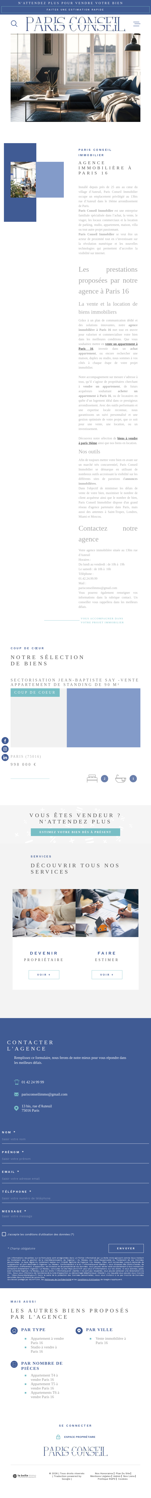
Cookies (123, 1479)
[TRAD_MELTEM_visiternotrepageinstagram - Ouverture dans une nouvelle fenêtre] (5, 749)
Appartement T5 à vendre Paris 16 (44, 1386)
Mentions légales (100, 1476)
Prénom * (13, 1152)
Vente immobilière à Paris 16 (111, 1340)
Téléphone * (17, 1191)
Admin (117, 1476)
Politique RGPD (106, 1479)
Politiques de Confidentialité (58, 1279)
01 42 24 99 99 (33, 1082)
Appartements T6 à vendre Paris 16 (45, 1394)
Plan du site (123, 1473)
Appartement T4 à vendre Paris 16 (44, 1377)
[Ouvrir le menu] (136, 24)
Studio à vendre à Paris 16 (44, 1349)
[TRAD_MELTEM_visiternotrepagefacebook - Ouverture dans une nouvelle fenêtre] (5, 740)
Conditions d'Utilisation (89, 1279)
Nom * (9, 1132)
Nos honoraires (104, 1473)
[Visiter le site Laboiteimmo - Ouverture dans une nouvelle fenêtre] (24, 1476)
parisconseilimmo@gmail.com (44, 1094)
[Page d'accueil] (75, 24)
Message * (14, 1211)
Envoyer (126, 1248)
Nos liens (129, 1476)
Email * (11, 1171)
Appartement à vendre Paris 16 (47, 1340)
